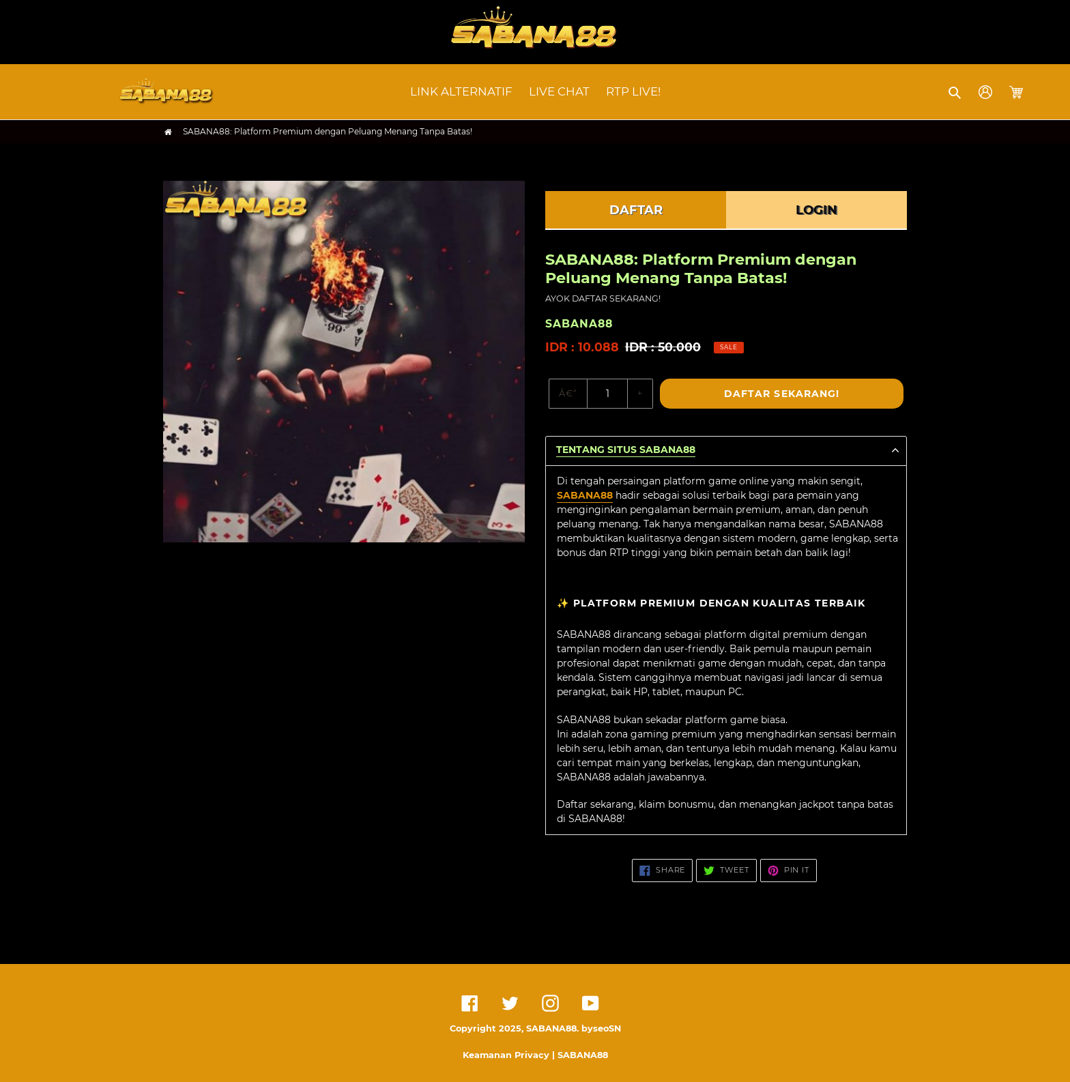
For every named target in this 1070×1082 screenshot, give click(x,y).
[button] (955, 92)
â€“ (568, 393)
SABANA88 (585, 495)
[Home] (168, 132)
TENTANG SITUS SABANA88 (625, 450)
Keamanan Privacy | (510, 1055)
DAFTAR (636, 210)
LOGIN (816, 210)
